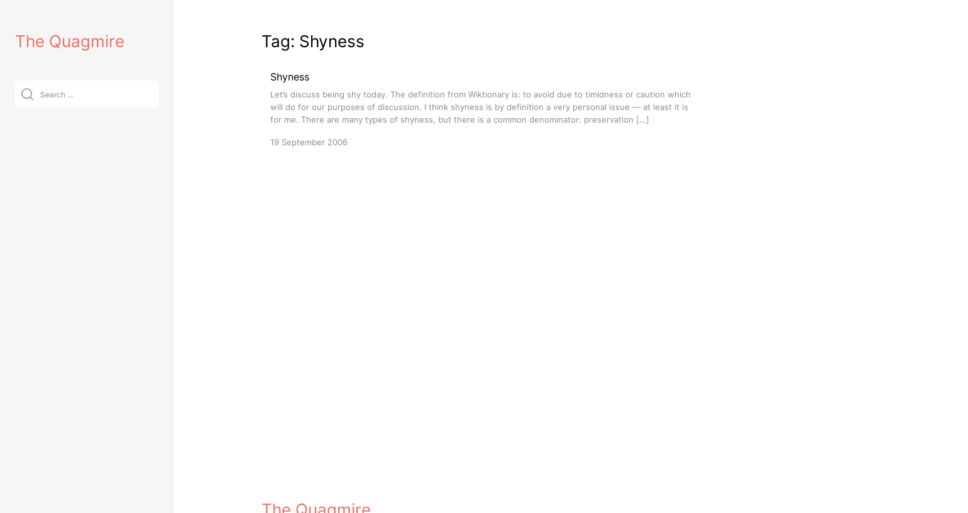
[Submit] (27, 94)
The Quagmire (69, 41)
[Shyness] (481, 108)
